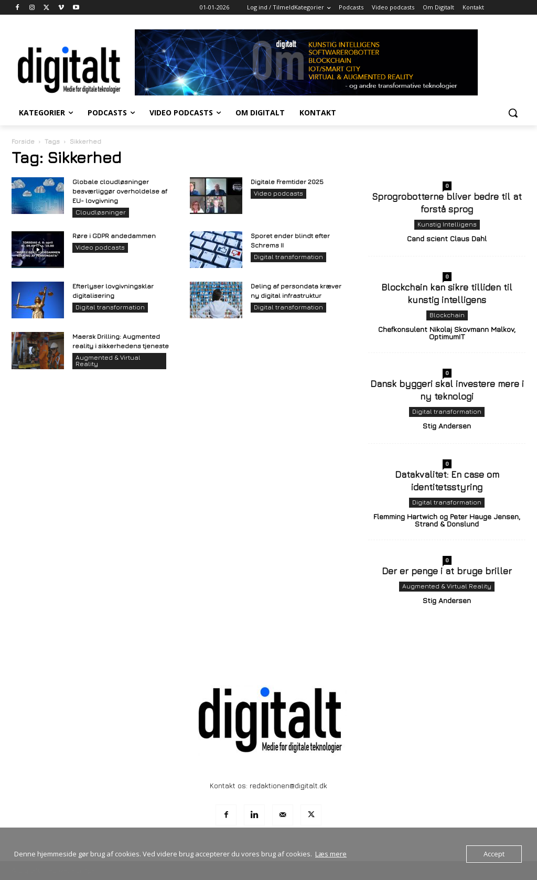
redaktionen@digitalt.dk (288, 785)
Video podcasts (278, 193)
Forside (23, 141)
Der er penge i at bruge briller (447, 571)
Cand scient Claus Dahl (447, 238)
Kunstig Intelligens (447, 224)
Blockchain (447, 315)
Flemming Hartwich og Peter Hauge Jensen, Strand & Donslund (446, 520)
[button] (512, 112)
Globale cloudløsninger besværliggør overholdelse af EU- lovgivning (119, 191)
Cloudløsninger (101, 212)
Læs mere (331, 853)
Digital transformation (288, 257)
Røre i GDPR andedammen (114, 236)
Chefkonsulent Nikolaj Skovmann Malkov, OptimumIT (446, 333)
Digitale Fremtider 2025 (287, 182)
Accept (494, 853)
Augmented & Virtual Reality (108, 360)
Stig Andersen (447, 425)
